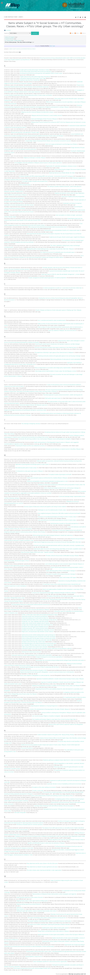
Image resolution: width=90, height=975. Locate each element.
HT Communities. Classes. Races (13, 40)
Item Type (52, 45)
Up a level (8, 30)
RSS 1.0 (78, 33)
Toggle (3, 3)
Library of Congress (10, 37)
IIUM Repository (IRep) (13, 17)
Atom (72, 33)
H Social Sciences (9, 38)
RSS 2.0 (84, 33)
